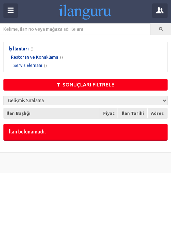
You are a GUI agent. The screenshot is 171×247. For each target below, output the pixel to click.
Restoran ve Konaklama (34, 57)
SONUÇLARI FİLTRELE (85, 84)
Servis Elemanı (27, 65)
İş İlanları (19, 48)
